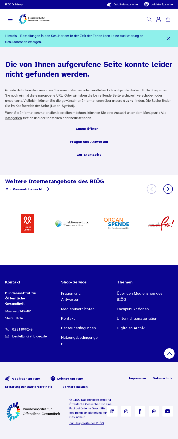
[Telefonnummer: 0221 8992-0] (24, 329)
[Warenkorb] (168, 19)
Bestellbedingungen (78, 328)
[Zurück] (151, 189)
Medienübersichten (78, 309)
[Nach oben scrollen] (169, 353)
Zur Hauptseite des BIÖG (86, 423)
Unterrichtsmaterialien (137, 318)
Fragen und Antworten (89, 141)
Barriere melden (75, 386)
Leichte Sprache (158, 4)
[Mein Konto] (158, 19)
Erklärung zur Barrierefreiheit (28, 386)
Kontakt (68, 318)
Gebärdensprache (122, 4)
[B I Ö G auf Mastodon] (154, 411)
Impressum (137, 378)
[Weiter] (168, 189)
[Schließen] (168, 38)
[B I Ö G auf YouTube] (167, 411)
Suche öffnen (87, 128)
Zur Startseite (89, 154)
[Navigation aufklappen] (10, 19)
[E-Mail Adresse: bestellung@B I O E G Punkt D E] (24, 336)
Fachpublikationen (133, 309)
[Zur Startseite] (33, 411)
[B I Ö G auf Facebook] (140, 411)
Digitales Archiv (131, 328)
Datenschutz (163, 378)
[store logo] (34, 19)
